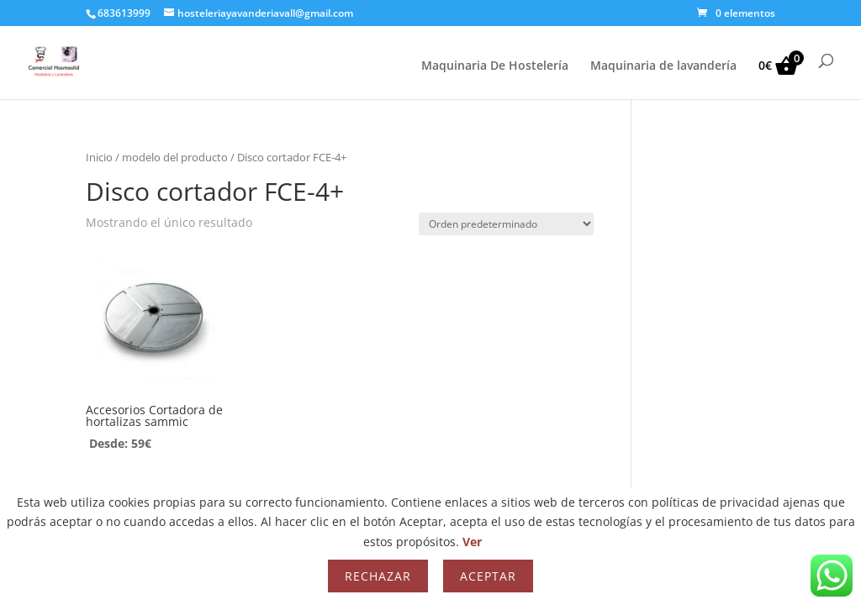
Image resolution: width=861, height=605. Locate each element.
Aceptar (488, 576)
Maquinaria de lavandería (663, 66)
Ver (472, 542)
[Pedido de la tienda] (506, 224)
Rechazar (378, 576)
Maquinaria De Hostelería (494, 66)
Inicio (99, 157)
